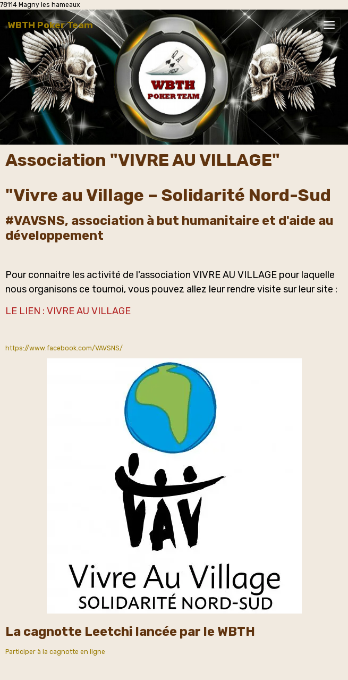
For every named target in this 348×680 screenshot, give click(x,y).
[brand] (50, 25)
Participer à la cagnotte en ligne (55, 652)
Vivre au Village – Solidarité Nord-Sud (172, 195)
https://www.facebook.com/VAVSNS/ (64, 348)
